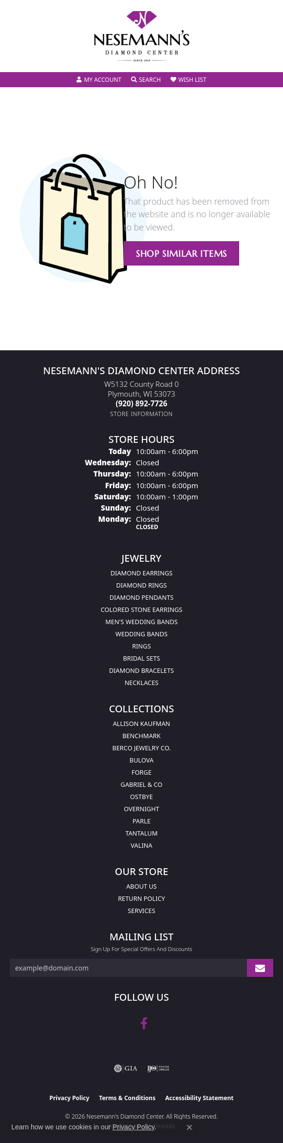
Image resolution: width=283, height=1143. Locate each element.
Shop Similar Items (181, 253)
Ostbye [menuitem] (141, 796)
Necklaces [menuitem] (142, 682)
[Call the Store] (142, 403)
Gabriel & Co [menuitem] (142, 784)
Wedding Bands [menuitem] (141, 633)
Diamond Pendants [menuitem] (142, 597)
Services (141, 910)
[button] (98, 80)
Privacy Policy (70, 1098)
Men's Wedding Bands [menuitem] (141, 621)
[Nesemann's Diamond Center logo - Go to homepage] (141, 36)
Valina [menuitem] (141, 845)
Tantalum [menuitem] (141, 833)
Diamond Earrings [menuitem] (141, 573)
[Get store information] (141, 414)
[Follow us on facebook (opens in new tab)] (144, 1023)
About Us (141, 886)
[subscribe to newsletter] (260, 968)
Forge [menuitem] (141, 772)
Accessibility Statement (199, 1098)
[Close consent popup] (189, 1127)
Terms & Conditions (127, 1098)
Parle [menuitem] (141, 821)
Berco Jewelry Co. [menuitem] (141, 747)
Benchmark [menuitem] (141, 735)
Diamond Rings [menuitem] (141, 585)
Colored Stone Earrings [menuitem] (142, 609)
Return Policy (141, 898)
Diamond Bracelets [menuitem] (141, 670)
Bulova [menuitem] (141, 760)
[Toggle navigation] (17, 58)
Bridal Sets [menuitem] (141, 658)
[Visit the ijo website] (158, 1068)
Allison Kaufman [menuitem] (141, 723)
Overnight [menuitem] (141, 808)
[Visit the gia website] (125, 1068)
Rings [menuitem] (141, 646)
